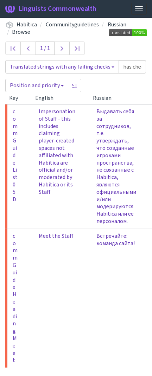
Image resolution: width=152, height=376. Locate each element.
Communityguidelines (72, 24)
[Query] (132, 67)
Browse (21, 32)
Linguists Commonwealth (50, 9)
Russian (117, 24)
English (47, 98)
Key (16, 98)
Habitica (27, 24)
